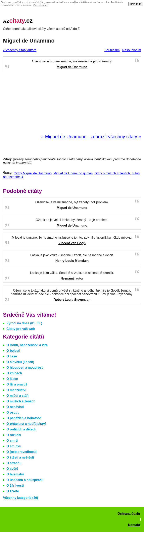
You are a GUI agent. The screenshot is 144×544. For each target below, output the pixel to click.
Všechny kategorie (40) (20, 497)
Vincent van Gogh (72, 243)
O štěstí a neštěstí (20, 457)
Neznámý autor (72, 278)
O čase (11, 356)
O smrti (12, 440)
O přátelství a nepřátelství (26, 423)
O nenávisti (15, 407)
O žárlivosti (15, 485)
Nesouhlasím (131, 50)
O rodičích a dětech (21, 429)
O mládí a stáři (17, 395)
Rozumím (135, 3)
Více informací (40, 5)
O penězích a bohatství (23, 418)
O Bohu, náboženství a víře (27, 345)
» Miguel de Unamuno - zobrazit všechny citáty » (91, 136)
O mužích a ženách (20, 401)
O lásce (12, 378)
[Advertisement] (72, 103)
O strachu (13, 463)
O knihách (14, 373)
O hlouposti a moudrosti (25, 367)
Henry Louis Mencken (72, 260)
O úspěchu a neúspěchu (25, 480)
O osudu (12, 412)
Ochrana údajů (128, 513)
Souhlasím (112, 50)
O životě (12, 491)
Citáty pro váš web (20, 328)
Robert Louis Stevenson (71, 299)
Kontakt (134, 525)
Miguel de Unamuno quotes (73, 173)
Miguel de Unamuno (72, 67)
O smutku (13, 446)
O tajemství (15, 474)
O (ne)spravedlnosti (21, 452)
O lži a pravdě (16, 384)
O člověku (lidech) (20, 362)
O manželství (16, 390)
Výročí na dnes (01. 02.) (24, 323)
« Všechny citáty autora (19, 50)
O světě (12, 468)
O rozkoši (13, 435)
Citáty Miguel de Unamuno (33, 173)
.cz (18, 20)
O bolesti (13, 350)
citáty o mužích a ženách (112, 173)
